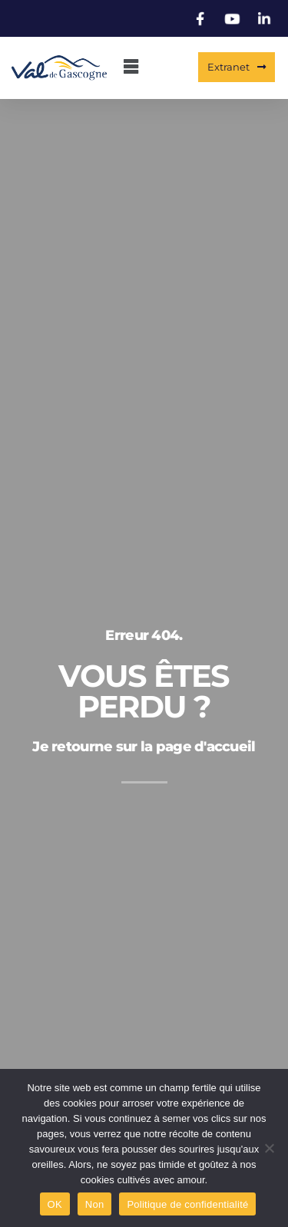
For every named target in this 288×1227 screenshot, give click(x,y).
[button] (131, 68)
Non (94, 1204)
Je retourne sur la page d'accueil (143, 749)
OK (55, 1204)
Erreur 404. (143, 638)
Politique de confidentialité (187, 1204)
